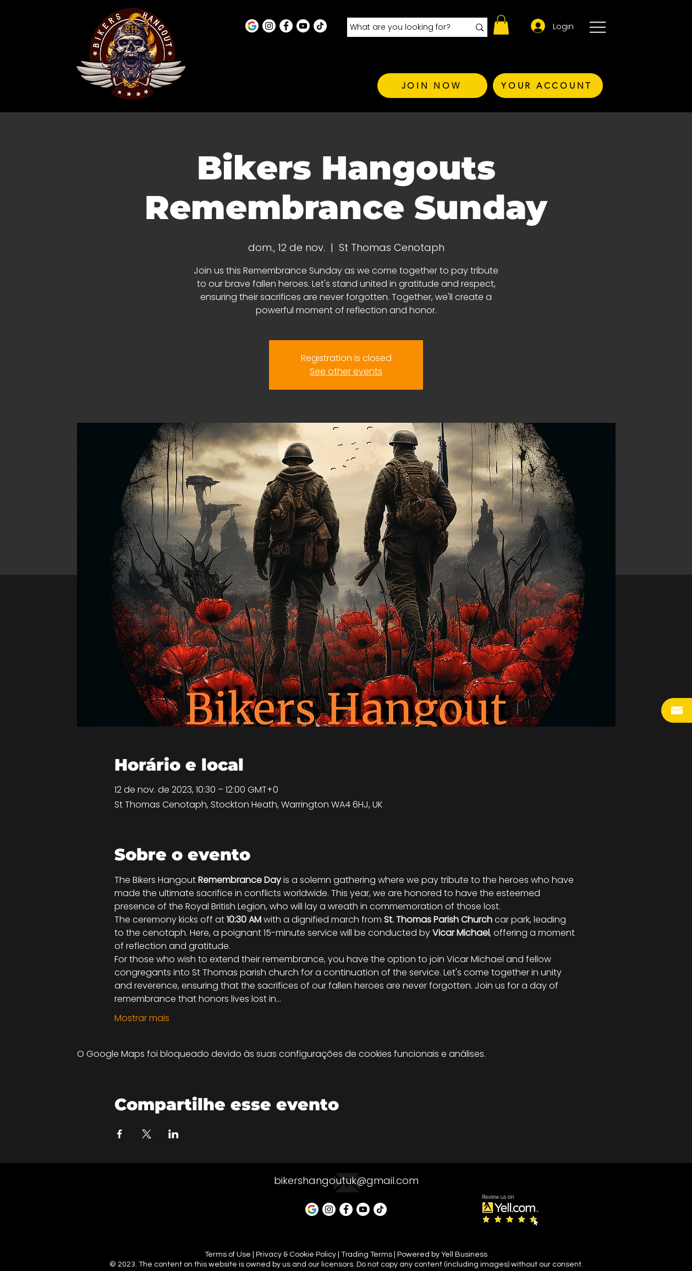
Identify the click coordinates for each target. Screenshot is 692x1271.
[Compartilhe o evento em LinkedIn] (173, 1134)
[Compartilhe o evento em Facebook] (119, 1134)
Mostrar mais (141, 1018)
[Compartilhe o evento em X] (146, 1134)
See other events (346, 371)
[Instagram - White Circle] (269, 25)
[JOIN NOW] (432, 85)
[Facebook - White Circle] (286, 25)
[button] (501, 25)
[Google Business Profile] (252, 25)
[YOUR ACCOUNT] (548, 85)
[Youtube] (303, 25)
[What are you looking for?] (401, 27)
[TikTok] (320, 25)
